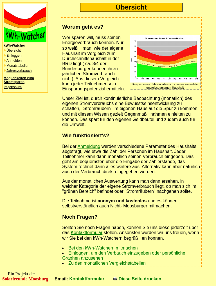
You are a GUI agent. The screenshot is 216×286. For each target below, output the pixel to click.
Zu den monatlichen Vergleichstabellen (107, 263)
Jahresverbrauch (19, 71)
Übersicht (13, 50)
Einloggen (13, 56)
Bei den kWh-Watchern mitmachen (103, 248)
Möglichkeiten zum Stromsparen (19, 80)
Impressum (13, 87)
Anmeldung (88, 146)
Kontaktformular (86, 232)
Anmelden (14, 61)
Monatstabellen (17, 66)
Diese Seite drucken (139, 278)
